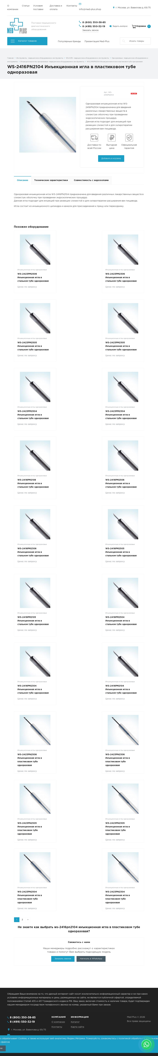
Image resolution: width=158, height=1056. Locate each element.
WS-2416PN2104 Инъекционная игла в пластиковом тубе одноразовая (114, 61)
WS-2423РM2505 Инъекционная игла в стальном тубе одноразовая (33, 346)
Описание (22, 180)
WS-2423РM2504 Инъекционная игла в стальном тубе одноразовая (33, 414)
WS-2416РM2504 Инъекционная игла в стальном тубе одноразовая (121, 620)
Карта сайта (77, 1027)
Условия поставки (38, 7)
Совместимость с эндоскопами (91, 180)
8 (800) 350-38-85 (94, 22)
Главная (10, 58)
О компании (12, 7)
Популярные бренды (69, 41)
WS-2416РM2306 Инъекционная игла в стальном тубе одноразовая (33, 552)
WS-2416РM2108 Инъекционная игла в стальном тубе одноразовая (33, 483)
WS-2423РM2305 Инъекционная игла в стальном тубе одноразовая (121, 346)
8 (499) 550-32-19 (93, 26)
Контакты (72, 6)
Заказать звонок (90, 30)
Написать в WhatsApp (91, 959)
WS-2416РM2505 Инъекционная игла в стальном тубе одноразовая (121, 552)
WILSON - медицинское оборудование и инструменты (87, 58)
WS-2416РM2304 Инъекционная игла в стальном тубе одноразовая (33, 689)
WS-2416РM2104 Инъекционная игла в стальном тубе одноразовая (121, 689)
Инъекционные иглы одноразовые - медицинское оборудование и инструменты (52, 61)
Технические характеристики (51, 180)
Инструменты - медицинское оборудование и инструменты (39, 58)
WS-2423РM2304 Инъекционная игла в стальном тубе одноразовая (121, 414)
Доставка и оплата (56, 7)
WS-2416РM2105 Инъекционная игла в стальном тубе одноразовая (33, 620)
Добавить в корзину (111, 158)
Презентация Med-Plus (97, 41)
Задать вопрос (120, 26)
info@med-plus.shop (90, 9)
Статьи (25, 6)
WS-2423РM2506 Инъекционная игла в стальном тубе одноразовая (33, 277)
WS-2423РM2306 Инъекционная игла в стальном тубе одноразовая (121, 277)
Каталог (75, 1022)
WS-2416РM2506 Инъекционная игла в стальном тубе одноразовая (121, 483)
